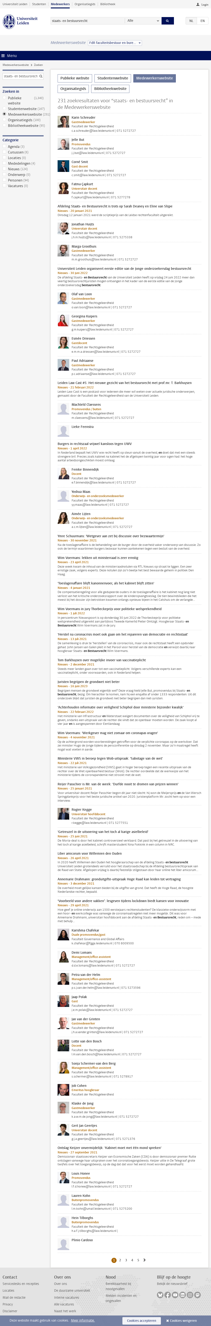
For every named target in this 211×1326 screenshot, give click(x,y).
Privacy (8, 1304)
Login (204, 5)
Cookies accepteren (141, 1321)
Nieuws (23, 169)
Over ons (60, 1284)
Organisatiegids (85, 4)
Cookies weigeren (183, 1321)
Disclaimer (10, 1311)
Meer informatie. (83, 1320)
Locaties (23, 157)
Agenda (23, 146)
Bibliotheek (107, 4)
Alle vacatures (64, 1304)
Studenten (39, 4)
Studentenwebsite (23, 108)
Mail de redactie (14, 1297)
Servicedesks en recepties (21, 1284)
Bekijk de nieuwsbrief (172, 1284)
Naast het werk (65, 1311)
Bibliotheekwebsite (23, 125)
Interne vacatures (66, 1297)
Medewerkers (60, 4)
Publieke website (23, 101)
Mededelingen (23, 163)
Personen (23, 180)
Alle (130, 20)
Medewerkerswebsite (16, 65)
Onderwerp (23, 174)
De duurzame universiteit (72, 1290)
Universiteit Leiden (15, 4)
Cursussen (23, 152)
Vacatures (23, 185)
